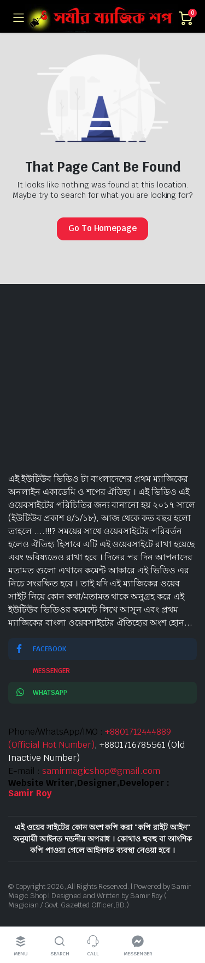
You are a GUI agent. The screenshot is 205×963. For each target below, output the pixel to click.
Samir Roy (30, 793)
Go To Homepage (102, 228)
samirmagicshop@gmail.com (101, 771)
